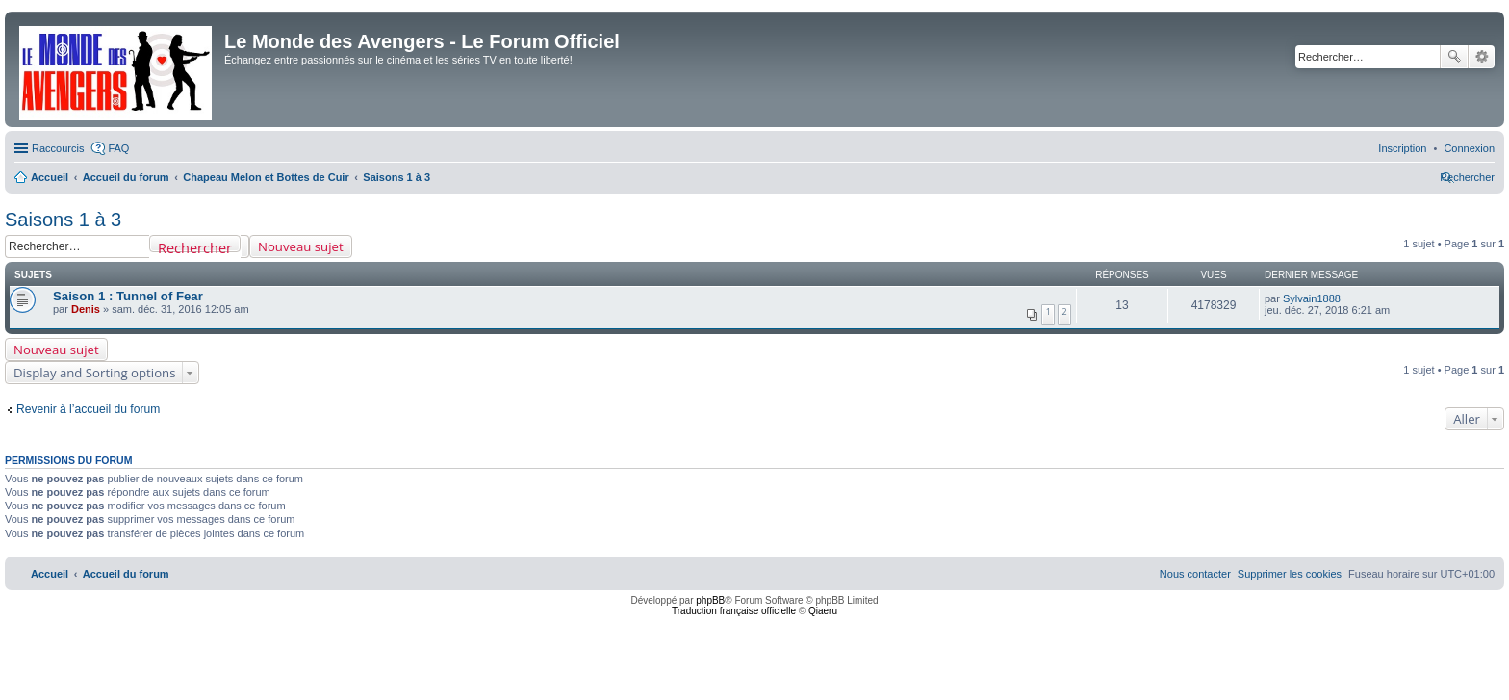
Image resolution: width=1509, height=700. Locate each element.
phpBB (710, 600)
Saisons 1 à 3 (63, 219)
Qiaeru (822, 611)
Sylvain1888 (1312, 298)
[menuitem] (1469, 148)
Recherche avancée (1482, 56)
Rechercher (1454, 56)
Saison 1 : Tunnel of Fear (128, 296)
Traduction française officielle (734, 611)
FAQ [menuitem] (118, 148)
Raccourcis (58, 148)
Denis (85, 309)
